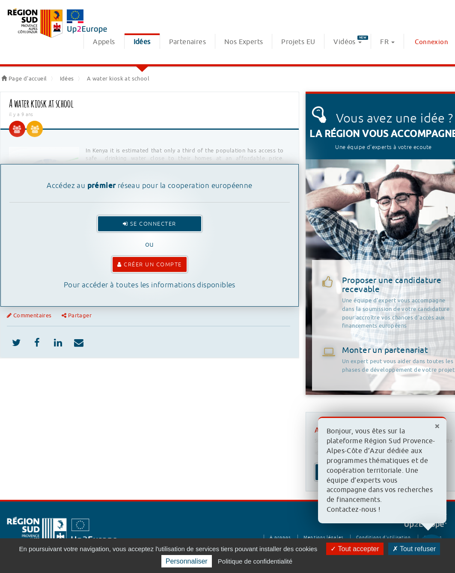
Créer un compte (149, 264)
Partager (77, 315)
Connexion (431, 42)
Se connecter (149, 224)
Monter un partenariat (385, 350)
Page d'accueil (24, 78)
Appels (104, 42)
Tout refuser (414, 548)
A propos (280, 537)
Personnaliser (187, 561)
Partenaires (187, 42)
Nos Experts (243, 42)
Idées (142, 42)
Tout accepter (354, 548)
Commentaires (30, 315)
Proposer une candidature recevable (398, 303)
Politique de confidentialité (255, 561)
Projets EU (298, 42)
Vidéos (350, 41)
